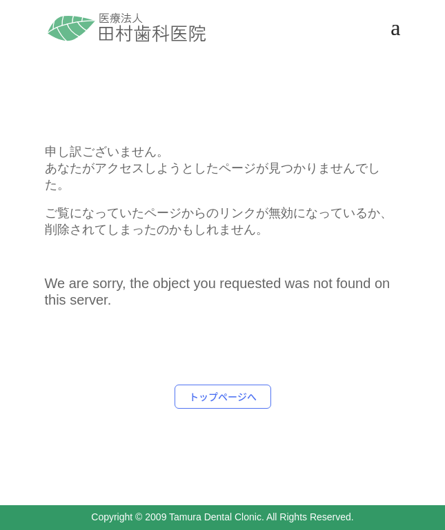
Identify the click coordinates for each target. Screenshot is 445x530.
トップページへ (223, 396)
